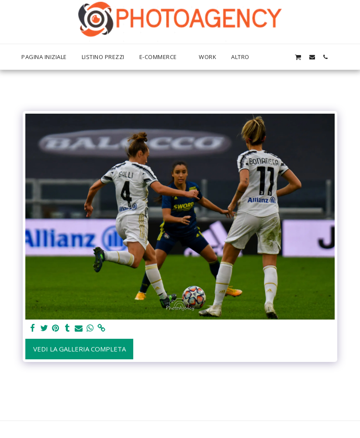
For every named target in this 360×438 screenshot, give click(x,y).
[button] (284, 57)
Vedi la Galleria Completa (79, 348)
